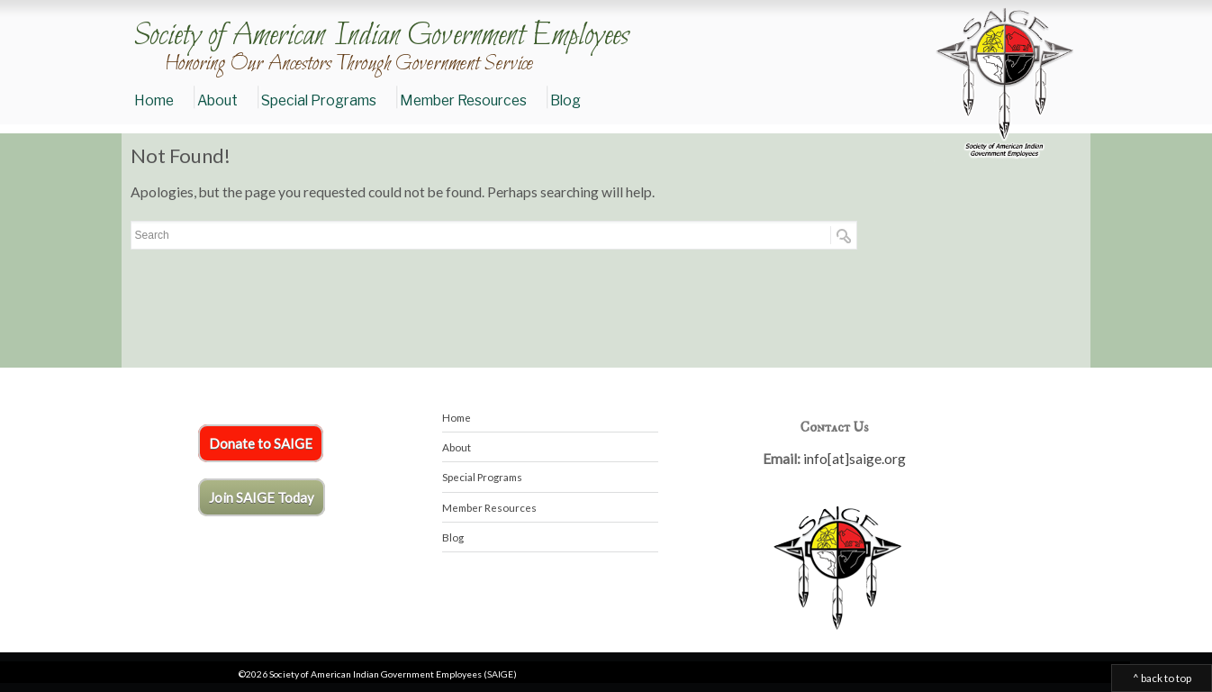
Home (154, 100)
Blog (565, 100)
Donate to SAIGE (260, 443)
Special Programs (318, 100)
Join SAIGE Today (261, 497)
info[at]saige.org (854, 459)
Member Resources (463, 100)
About (217, 100)
